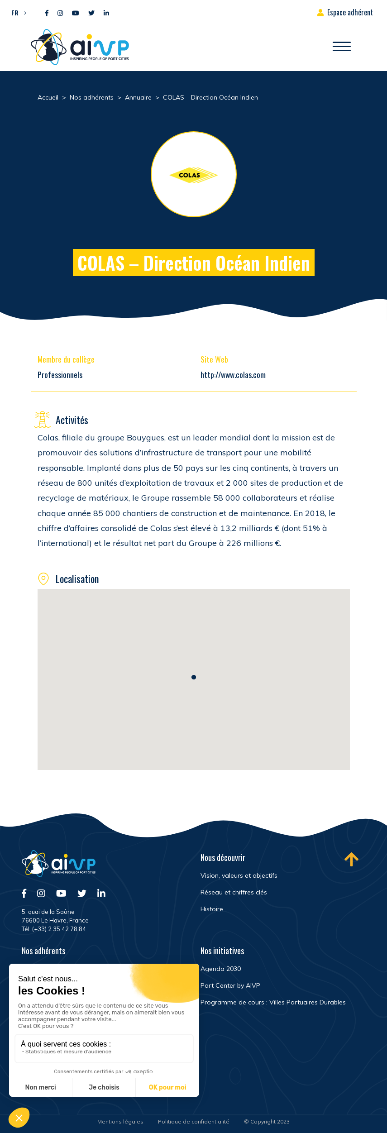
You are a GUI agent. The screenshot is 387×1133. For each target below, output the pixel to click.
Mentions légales (120, 1121)
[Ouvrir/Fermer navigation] (342, 47)
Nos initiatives (222, 950)
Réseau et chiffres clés (234, 892)
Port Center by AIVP (230, 985)
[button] (16, 12)
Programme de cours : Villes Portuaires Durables (273, 1002)
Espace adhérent (350, 12)
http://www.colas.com (233, 374)
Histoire (212, 909)
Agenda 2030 (221, 969)
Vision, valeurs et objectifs (239, 875)
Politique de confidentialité (193, 1121)
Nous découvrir (223, 857)
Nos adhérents (43, 950)
